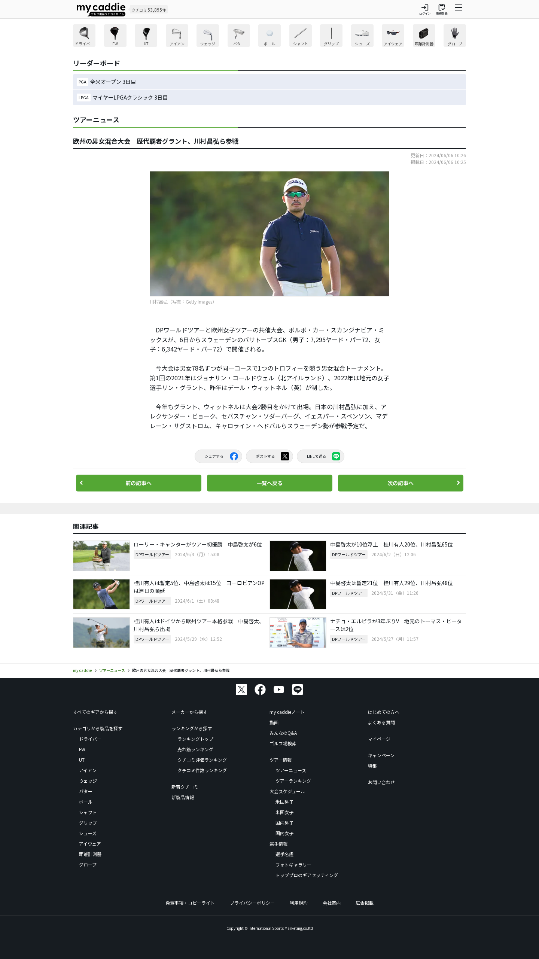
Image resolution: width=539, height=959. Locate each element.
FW (82, 749)
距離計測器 (90, 854)
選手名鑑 (284, 854)
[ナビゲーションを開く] (458, 9)
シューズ (88, 833)
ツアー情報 (281, 759)
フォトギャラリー (293, 864)
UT (82, 759)
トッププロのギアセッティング (306, 875)
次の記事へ (400, 483)
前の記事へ (138, 483)
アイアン (88, 770)
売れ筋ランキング (195, 749)
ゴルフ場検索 (283, 743)
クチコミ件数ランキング (202, 770)
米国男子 (284, 801)
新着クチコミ (184, 786)
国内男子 (284, 822)
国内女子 (284, 833)
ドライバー (90, 739)
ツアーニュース (290, 770)
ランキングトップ (195, 739)
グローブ (88, 864)
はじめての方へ (383, 712)
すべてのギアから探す (95, 712)
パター (85, 791)
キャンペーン (381, 755)
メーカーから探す (189, 712)
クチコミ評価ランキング (202, 759)
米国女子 (284, 812)
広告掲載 (365, 902)
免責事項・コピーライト (190, 902)
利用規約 (299, 902)
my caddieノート (287, 712)
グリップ (88, 822)
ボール (85, 801)
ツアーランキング (293, 780)
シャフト (88, 812)
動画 (274, 722)
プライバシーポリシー (252, 902)
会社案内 (332, 902)
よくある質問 (381, 722)
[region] (269, 36)
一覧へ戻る (269, 483)
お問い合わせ (381, 782)
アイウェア (90, 843)
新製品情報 (182, 797)
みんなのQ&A (283, 733)
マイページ (379, 739)
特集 (372, 765)
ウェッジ (88, 780)
